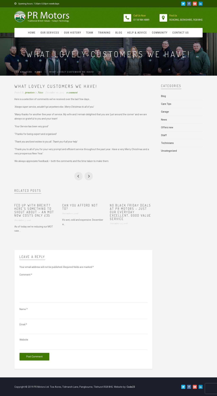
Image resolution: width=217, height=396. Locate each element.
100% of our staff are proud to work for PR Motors (88, 176)
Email (23, 324)
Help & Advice (137, 32)
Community (159, 32)
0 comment (72, 92)
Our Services (50, 32)
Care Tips (166, 104)
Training (104, 32)
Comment (25, 274)
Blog (118, 32)
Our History (72, 32)
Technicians (167, 143)
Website (23, 339)
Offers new (167, 127)
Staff (164, 135)
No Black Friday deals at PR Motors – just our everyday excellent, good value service (130, 212)
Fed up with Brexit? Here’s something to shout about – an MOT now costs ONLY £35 (34, 210)
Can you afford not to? (80, 207)
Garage (165, 111)
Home (32, 32)
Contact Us (180, 32)
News (40, 92)
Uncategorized (169, 150)
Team (89, 32)
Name (23, 309)
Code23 (131, 387)
